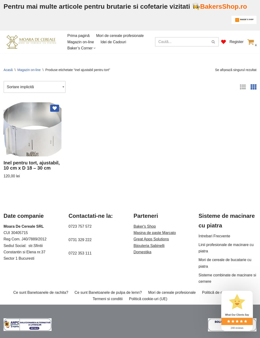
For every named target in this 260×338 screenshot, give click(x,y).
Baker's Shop (145, 226)
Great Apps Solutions (151, 239)
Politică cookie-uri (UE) (148, 299)
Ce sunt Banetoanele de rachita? (40, 292)
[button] (94, 48)
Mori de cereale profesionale (120, 36)
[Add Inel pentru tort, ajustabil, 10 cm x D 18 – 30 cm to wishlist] (54, 108)
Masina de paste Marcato (155, 233)
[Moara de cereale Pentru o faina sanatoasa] (31, 42)
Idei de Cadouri (113, 42)
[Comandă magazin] (35, 87)
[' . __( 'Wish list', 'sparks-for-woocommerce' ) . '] (223, 42)
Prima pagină (78, 36)
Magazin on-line (80, 42)
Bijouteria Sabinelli (149, 246)
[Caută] (181, 42)
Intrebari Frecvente (214, 236)
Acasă (8, 70)
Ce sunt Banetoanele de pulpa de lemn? (108, 292)
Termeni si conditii (108, 299)
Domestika (142, 252)
